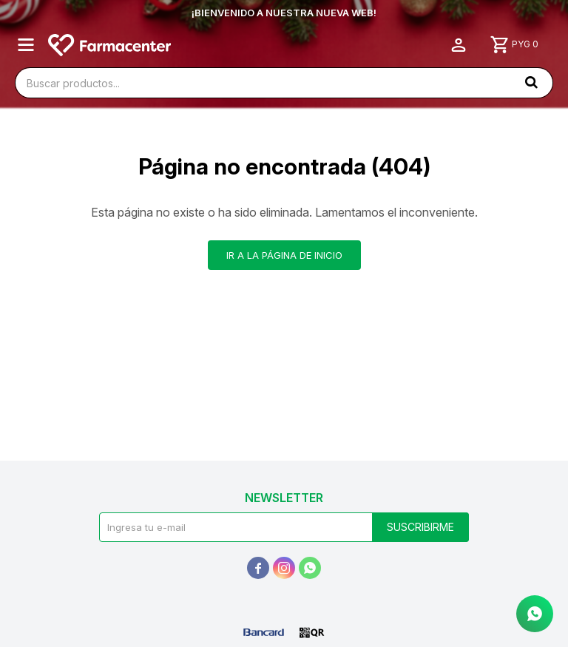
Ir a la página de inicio (284, 255)
